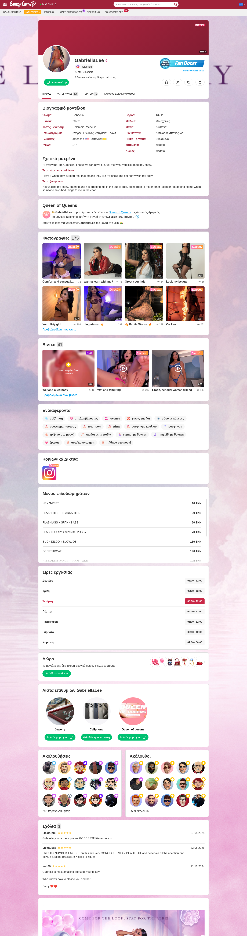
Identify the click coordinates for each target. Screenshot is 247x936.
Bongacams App (115, 11)
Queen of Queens (120, 212)
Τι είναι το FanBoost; (192, 70)
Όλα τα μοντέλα (12, 12)
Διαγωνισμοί (93, 12)
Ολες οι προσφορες (72, 11)
